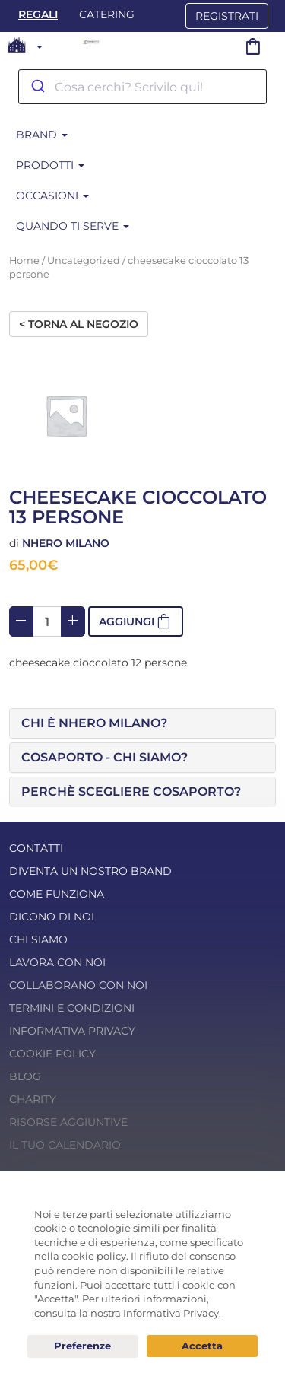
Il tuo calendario (65, 1145)
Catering (107, 14)
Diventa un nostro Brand (90, 871)
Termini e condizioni (72, 1008)
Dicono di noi (51, 916)
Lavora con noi (57, 962)
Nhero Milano (65, 543)
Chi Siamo (38, 939)
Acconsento (202, 1346)
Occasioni (52, 195)
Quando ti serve (72, 226)
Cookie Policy (52, 1053)
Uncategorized (83, 260)
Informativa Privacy (72, 1031)
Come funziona (56, 894)
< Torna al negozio (78, 324)
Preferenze (82, 1346)
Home (24, 260)
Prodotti (50, 165)
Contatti (36, 848)
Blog (25, 1076)
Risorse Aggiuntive (68, 1122)
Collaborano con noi (78, 985)
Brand (42, 134)
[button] (142, 723)
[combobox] (142, 86)
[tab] (142, 723)
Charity (32, 1099)
